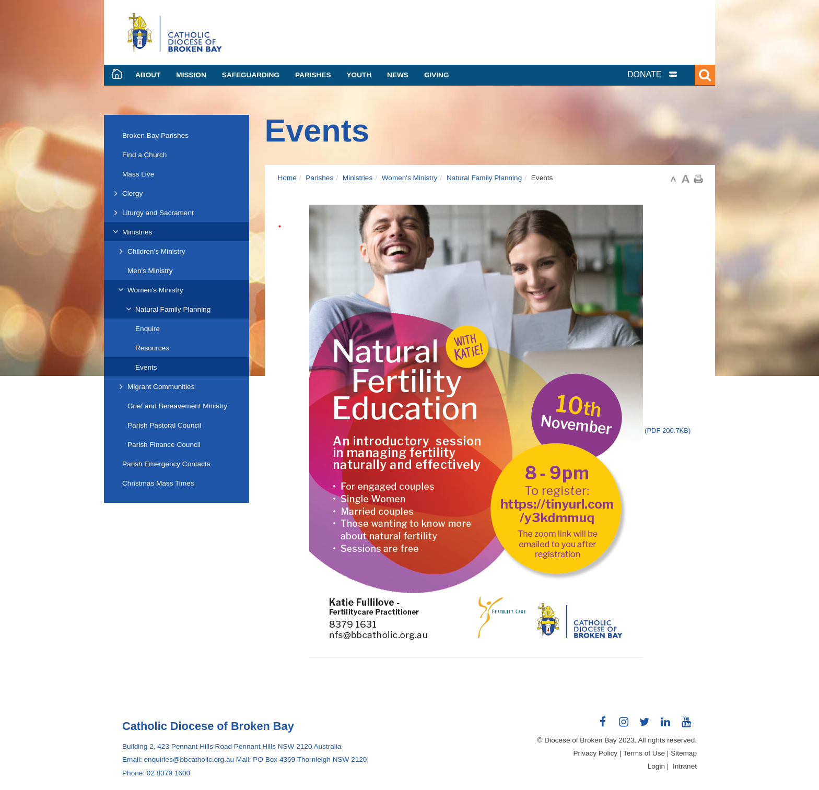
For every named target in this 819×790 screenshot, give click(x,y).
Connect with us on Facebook (603, 726)
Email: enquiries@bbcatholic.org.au (178, 759)
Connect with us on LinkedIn (665, 726)
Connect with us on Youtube (686, 726)
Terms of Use (644, 753)
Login (656, 766)
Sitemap (684, 753)
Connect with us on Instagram (623, 726)
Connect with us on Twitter (644, 726)
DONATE (644, 74)
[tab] (665, 74)
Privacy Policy (596, 753)
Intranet (685, 766)
